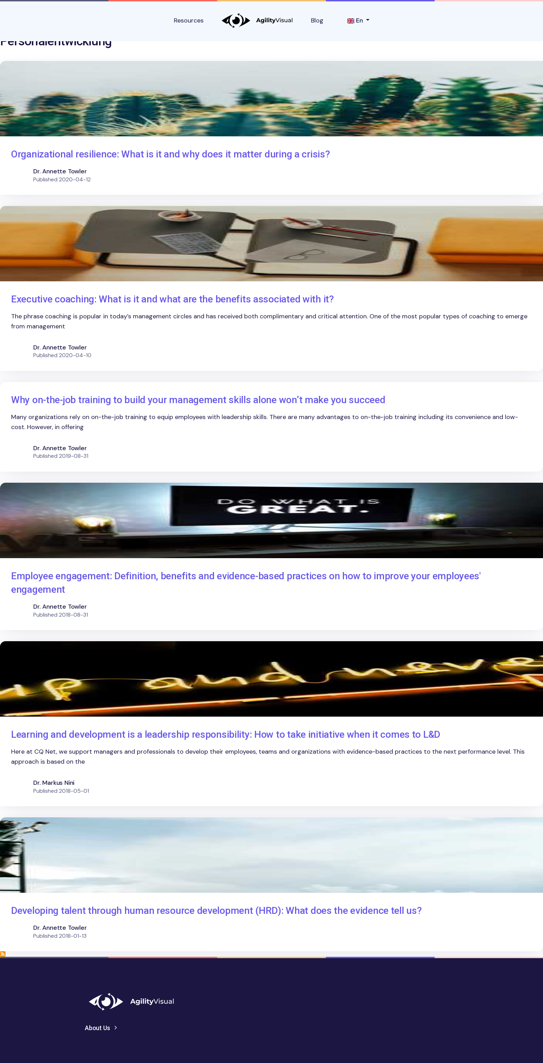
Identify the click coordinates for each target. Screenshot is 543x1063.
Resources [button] (189, 20)
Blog (317, 20)
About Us (97, 1028)
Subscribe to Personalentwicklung (3, 954)
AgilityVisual (257, 20)
